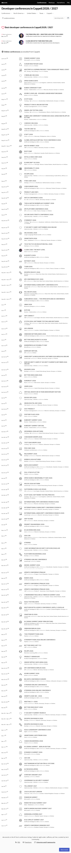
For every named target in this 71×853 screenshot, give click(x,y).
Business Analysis (29, 306)
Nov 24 (4, 685)
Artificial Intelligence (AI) (31, 130)
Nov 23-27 (5, 668)
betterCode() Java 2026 (33, 375)
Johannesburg (49, 175)
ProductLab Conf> (31, 192)
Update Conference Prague (34, 572)
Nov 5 (3, 554)
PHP (25, 503)
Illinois (42, 164)
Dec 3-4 (4, 36)
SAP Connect (29, 316)
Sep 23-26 (5, 233)
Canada (42, 153)
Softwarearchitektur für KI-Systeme (39, 763)
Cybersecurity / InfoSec (31, 77)
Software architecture (30, 450)
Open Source (28, 82)
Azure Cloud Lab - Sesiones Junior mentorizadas (43, 93)
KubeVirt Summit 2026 (33, 420)
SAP (25, 317)
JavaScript (27, 286)
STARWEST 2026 (30, 220)
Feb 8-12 (4, 792)
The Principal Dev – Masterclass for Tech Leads (44, 34)
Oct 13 (4, 375)
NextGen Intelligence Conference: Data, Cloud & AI (44, 607)
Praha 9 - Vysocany (39, 591)
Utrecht (48, 335)
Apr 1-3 (4, 814)
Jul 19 (3, 81)
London (36, 330)
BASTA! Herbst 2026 (31, 145)
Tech (25, 136)
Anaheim (41, 222)
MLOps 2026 (28, 651)
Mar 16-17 (4, 808)
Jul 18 (3, 75)
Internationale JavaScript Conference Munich (42, 507)
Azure (26, 95)
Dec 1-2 (4, 730)
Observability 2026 (31, 168)
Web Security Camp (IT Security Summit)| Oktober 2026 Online (45, 363)
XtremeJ (27, 542)
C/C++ (25, 703)
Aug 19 (4, 116)
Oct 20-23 (5, 443)
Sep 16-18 (5, 198)
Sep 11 (4, 181)
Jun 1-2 (4, 820)
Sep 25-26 (5, 261)
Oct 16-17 (4, 431)
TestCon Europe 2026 (32, 442)
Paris (47, 268)
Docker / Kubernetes (30, 89)
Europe (56, 89)
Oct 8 (3, 351)
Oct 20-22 (5, 437)
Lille (35, 210)
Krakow (36, 827)
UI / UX (26, 199)
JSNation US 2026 (30, 614)
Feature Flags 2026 (31, 414)
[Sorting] (60, 18)
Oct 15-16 (4, 409)
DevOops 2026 (29, 369)
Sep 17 (4, 215)
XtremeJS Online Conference (35, 559)
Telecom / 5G (28, 793)
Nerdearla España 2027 (33, 814)
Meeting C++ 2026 (31, 701)
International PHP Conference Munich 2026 (41, 502)
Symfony (26, 776)
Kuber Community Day (32, 88)
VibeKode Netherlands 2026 (35, 334)
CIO (25, 491)
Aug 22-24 (5, 140)
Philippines (43, 136)
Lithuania (46, 444)
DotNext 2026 (29, 261)
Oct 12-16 (4, 356)
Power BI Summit (31, 797)
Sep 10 (4, 168)
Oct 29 (4, 524)
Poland (53, 188)
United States (31, 13)
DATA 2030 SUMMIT (31, 465)
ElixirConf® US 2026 (32, 162)
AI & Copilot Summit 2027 (34, 820)
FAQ (68, 2)
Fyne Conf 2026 (30, 181)
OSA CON (27, 535)
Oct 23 (4, 478)
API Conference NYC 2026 (33, 279)
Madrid (37, 816)
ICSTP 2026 (28, 99)
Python (26, 636)
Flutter (26, 474)
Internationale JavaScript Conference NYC (41, 285)
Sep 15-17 (4, 192)
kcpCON (27, 310)
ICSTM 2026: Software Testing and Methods (41, 321)
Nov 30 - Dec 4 (6, 713)
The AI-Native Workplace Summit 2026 (39, 203)
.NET (25, 147)
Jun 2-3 (4, 825)
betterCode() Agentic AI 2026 (35, 339)
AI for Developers (31, 769)
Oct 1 (3, 304)
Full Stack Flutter (31, 472)
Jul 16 (3, 69)
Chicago (37, 164)
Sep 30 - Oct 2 (6, 299)
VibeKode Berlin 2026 (32, 628)
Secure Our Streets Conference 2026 (38, 214)
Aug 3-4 (4, 99)
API (25, 210)
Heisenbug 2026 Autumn (33, 431)
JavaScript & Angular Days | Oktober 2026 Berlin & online (46, 356)
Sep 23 (4, 244)
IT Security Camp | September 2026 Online (40, 227)
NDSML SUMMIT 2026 (32, 565)
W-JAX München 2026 (32, 530)
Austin (47, 596)
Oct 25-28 (5, 489)
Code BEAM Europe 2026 (33, 437)
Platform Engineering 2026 (35, 554)
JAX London (28, 328)
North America (18, 13)
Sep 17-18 (5, 209)
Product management (30, 106)
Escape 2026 (29, 174)
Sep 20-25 (5, 220)
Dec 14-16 (5, 763)
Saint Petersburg (41, 371)
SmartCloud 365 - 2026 (33, 696)
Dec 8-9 (4, 752)
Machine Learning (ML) (30, 293)
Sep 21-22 (5, 227)
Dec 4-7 (4, 747)
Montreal (37, 153)
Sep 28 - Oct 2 (6, 272)
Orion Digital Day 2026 (33, 403)
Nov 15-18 (5, 595)
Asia (48, 136)
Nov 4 (3, 548)
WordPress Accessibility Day (35, 345)
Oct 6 (3, 340)
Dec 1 (3, 735)
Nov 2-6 (4, 530)
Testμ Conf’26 (30, 129)
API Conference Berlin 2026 (34, 668)
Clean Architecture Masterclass (39, 41)
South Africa (57, 175)
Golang (26, 182)
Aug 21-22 (5, 134)
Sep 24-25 (5, 250)
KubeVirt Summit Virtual (34, 425)
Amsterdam (42, 100)
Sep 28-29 (5, 267)
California (50, 82)
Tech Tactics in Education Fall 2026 (38, 244)
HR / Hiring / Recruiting (31, 71)
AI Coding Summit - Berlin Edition (37, 746)
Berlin (46, 194)
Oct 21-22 (5, 448)
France (39, 210)
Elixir (25, 164)
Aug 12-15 (5, 110)
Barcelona (37, 382)
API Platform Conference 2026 (36, 209)
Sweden (55, 466)
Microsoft (27, 60)
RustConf (28, 151)
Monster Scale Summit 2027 (35, 803)
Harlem (37, 438)
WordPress (27, 347)
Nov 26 (4, 707)
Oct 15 (4, 398)
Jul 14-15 (4, 58)
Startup (26, 246)
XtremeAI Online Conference (35, 685)
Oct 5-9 (4, 328)
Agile (25, 603)
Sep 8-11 (4, 151)
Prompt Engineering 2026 (34, 524)
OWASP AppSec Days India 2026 (35, 662)
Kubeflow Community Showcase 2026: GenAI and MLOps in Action (46, 116)
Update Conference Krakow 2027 (37, 825)
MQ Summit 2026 (30, 454)
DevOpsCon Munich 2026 (33, 718)
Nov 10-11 (4, 565)
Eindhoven (39, 182)
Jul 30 (4, 88)
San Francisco (43, 537)
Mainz (36, 147)
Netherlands (50, 100)
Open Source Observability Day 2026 (38, 478)
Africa (64, 175)
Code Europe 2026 (31, 186)
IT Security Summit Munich (35, 713)
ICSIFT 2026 (28, 134)
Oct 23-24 (5, 484)
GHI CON (27, 758)
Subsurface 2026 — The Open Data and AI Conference (44, 299)
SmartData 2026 (30, 238)
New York (39, 274)
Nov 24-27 (5, 679)
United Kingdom (44, 330)
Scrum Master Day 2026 (33, 64)
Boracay (37, 136)
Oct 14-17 (4, 381)
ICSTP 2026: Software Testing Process (39, 495)
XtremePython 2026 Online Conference (39, 640)
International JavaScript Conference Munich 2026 (44, 513)
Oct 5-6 (4, 321)
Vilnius (41, 444)
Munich (47, 410)
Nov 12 (4, 578)
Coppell (49, 13)
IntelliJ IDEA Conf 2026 (33, 157)
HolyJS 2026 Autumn (32, 483)
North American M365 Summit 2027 (38, 808)
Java (25, 158)
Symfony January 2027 (33, 775)
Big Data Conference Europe (35, 679)
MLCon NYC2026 (30, 292)
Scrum (26, 65)
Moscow (46, 89)
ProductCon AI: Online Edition (36, 104)
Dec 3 (3, 741)
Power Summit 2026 (32, 58)
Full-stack (27, 405)
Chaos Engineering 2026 (33, 741)
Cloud (25, 393)
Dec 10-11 (4, 43)
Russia (51, 89)
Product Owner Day (32, 656)
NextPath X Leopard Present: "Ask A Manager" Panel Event (46, 69)
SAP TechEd (28, 519)
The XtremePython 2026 (33, 634)
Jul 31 (3, 93)
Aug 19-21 (5, 129)
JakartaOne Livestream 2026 (35, 735)
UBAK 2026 (28, 304)
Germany (41, 147)
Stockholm (49, 466)
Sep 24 (4, 255)
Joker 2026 (28, 386)
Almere (47, 787)
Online (38, 60)
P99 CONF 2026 (29, 448)
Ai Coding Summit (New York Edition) (38, 621)
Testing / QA (27, 100)
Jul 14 (3, 64)
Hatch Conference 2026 (33, 197)
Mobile (26, 461)
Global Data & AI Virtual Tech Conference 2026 (42, 140)
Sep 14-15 (5, 186)
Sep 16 (4, 203)
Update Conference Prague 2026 (36, 583)
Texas (41, 13)
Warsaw (48, 188)
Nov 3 (3, 543)
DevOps (26, 274)
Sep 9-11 (4, 163)
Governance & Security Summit (36, 780)
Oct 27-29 (5, 519)
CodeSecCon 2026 (31, 123)
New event (64, 850)
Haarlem (38, 455)
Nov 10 (4, 559)
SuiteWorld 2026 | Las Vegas (35, 489)
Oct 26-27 (5, 495)
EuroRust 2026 (30, 380)
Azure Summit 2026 (31, 673)
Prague (36, 574)
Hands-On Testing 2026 (33, 110)
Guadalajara (42, 112)
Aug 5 (3, 105)
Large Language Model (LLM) (32, 234)
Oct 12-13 (4, 362)
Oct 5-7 (4, 316)
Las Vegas (37, 317)
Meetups (52, 2)
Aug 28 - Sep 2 (6, 146)
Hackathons (61, 2)
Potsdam (37, 603)
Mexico (49, 112)
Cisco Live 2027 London (33, 791)
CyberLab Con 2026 (31, 75)
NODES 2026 (28, 578)
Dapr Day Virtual (30, 351)
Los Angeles (42, 82)
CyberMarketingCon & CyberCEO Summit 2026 (42, 595)
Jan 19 (3, 786)
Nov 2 (3, 536)
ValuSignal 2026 (30, 233)
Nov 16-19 (5, 602)
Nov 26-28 (5, 702)
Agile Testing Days (31, 602)
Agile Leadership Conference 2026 (37, 730)
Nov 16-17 (5, 607)
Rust (25, 153)
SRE (25, 170)
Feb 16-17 (4, 797)
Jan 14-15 (4, 775)
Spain (42, 382)
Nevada (43, 317)
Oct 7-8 (4, 345)
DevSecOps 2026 (30, 397)
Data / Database (29, 240)
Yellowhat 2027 (30, 786)
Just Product (29, 409)
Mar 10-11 (4, 803)
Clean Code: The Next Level (34, 249)
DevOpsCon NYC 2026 (32, 272)
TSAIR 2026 (28, 266)
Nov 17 (4, 634)
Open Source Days (31, 81)
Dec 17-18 (4, 769)
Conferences (41, 2)
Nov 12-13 (5, 572)
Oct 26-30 (5, 502)
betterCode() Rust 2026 (33, 707)
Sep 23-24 (5, 238)
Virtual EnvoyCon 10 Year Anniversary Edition (42, 392)
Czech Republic (43, 574)
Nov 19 (4, 651)
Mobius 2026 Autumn (32, 459)
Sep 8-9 (4, 157)
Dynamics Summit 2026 (33, 752)
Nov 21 (4, 662)
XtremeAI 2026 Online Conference (37, 690)
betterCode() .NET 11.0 (32, 645)
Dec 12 (4, 758)
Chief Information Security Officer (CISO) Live (42, 548)
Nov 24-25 (5, 673)
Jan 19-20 (5, 780)
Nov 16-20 (5, 628)
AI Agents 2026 (30, 255)
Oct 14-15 (4, 386)
